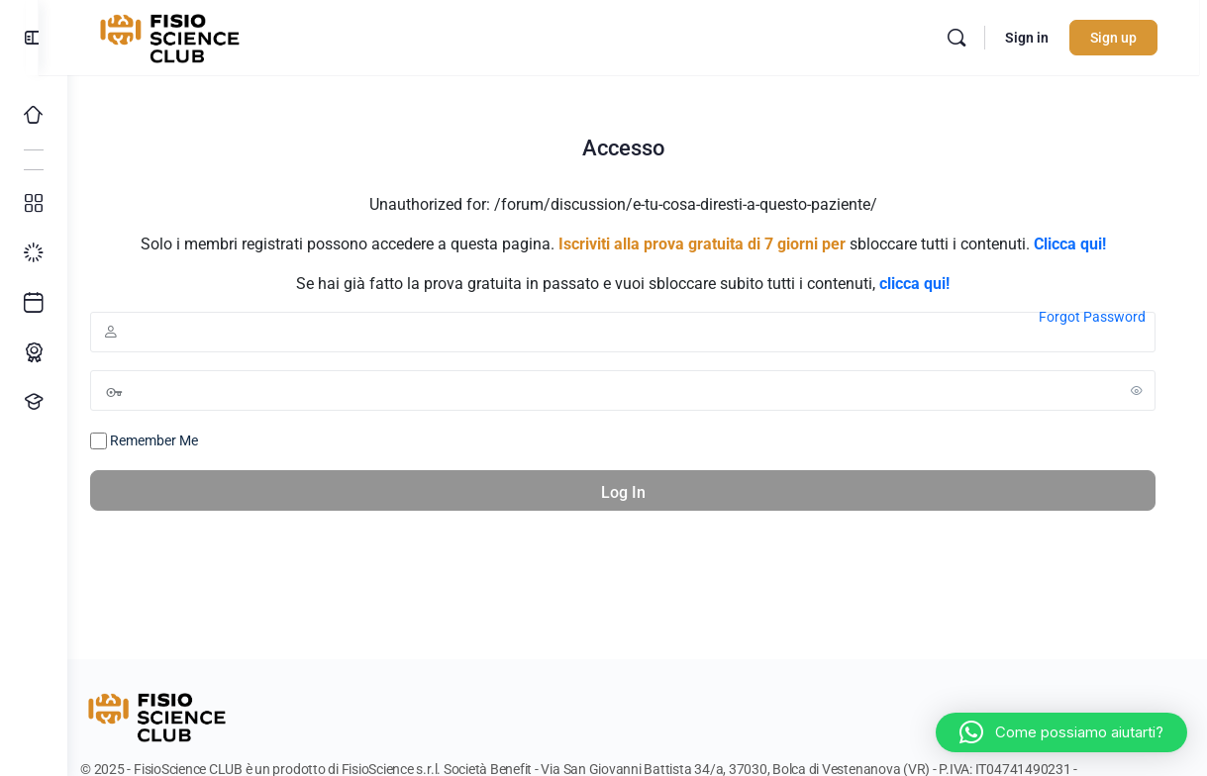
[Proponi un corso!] (33, 402)
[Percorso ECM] (33, 352)
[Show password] (1137, 390)
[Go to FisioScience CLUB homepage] (201, 35)
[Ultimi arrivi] (33, 303)
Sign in (1034, 38)
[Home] (33, 115)
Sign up (1121, 38)
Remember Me (173, 441)
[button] (1061, 732)
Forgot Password (1092, 317)
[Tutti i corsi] (33, 204)
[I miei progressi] (33, 253)
